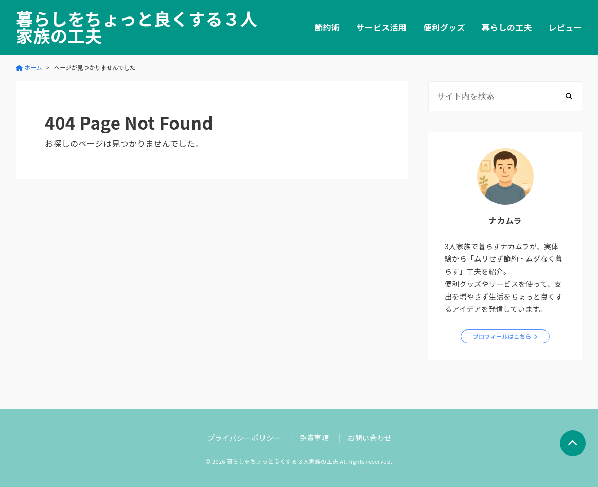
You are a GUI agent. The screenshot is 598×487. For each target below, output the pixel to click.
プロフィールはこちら (502, 336)
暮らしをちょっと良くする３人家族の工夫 (136, 27)
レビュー (565, 27)
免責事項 (314, 437)
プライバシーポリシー (244, 437)
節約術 (327, 27)
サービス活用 (381, 27)
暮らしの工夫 (507, 27)
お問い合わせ (369, 437)
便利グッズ (444, 27)
